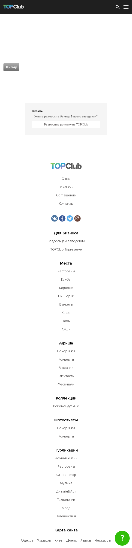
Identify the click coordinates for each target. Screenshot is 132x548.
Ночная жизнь (66, 458)
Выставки (66, 368)
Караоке (66, 288)
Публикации (66, 450)
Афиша (66, 343)
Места (66, 263)
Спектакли (66, 376)
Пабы (66, 321)
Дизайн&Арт (66, 491)
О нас (66, 179)
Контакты (66, 203)
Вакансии (66, 187)
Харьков (44, 540)
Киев (58, 540)
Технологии (66, 499)
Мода (66, 508)
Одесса (27, 540)
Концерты (66, 359)
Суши (66, 329)
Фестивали (66, 384)
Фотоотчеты (66, 420)
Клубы (66, 279)
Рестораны (66, 271)
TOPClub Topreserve (66, 249)
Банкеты (66, 304)
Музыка (66, 483)
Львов (86, 540)
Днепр (71, 540)
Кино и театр (66, 475)
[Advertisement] (66, 48)
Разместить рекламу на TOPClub (66, 124)
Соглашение (66, 195)
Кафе (66, 313)
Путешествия (66, 516)
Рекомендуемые (66, 406)
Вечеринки (66, 351)
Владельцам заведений (66, 241)
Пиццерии (66, 296)
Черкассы (103, 540)
